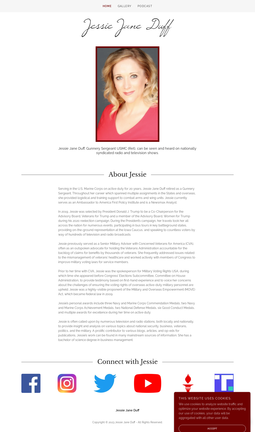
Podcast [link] (145, 6)
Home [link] (107, 6)
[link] (127, 27)
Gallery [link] (125, 6)
